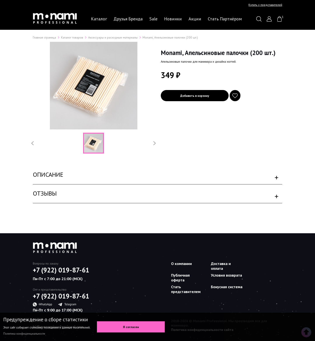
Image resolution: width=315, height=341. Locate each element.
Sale (153, 19)
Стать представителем (186, 289)
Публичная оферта (180, 278)
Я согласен (131, 327)
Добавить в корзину (194, 96)
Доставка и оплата (221, 266)
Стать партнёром (225, 19)
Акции (195, 19)
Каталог (99, 19)
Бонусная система (226, 286)
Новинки (173, 19)
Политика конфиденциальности (24, 334)
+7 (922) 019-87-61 (61, 270)
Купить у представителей (265, 5)
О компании (181, 263)
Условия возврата (226, 275)
